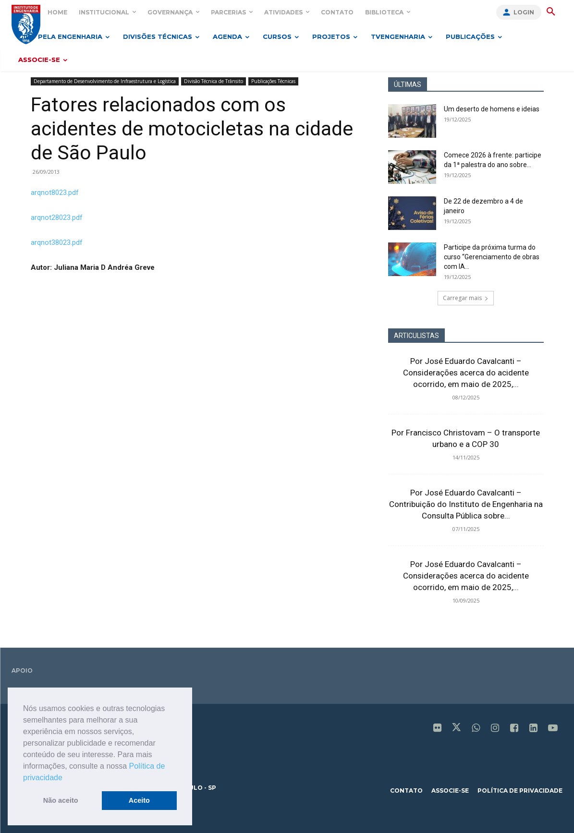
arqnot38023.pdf (57, 242)
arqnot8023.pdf (55, 192)
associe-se (450, 790)
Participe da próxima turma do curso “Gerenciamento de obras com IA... (491, 256)
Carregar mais (466, 298)
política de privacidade (519, 790)
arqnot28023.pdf (57, 217)
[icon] (437, 729)
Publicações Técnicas (273, 81)
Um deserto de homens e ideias (491, 109)
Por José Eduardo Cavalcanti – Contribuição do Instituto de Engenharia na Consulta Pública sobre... (466, 504)
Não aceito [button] (60, 800)
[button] (65, 778)
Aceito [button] (139, 800)
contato (406, 790)
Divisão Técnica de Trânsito (213, 81)
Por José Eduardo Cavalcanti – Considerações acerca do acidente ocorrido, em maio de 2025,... (466, 372)
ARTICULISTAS (416, 335)
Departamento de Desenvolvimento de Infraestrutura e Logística (105, 81)
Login (523, 12)
